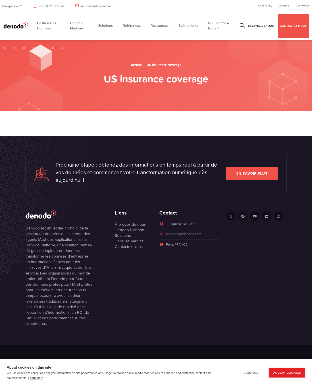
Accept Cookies (287, 372)
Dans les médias (129, 241)
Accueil (136, 64)
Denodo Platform (129, 230)
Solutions (123, 235)
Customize (250, 372)
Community (265, 6)
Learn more (35, 378)
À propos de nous (130, 224)
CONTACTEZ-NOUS (293, 25)
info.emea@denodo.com (96, 6)
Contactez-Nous (129, 247)
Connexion (302, 6)
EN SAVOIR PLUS (252, 173)
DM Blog (284, 6)
